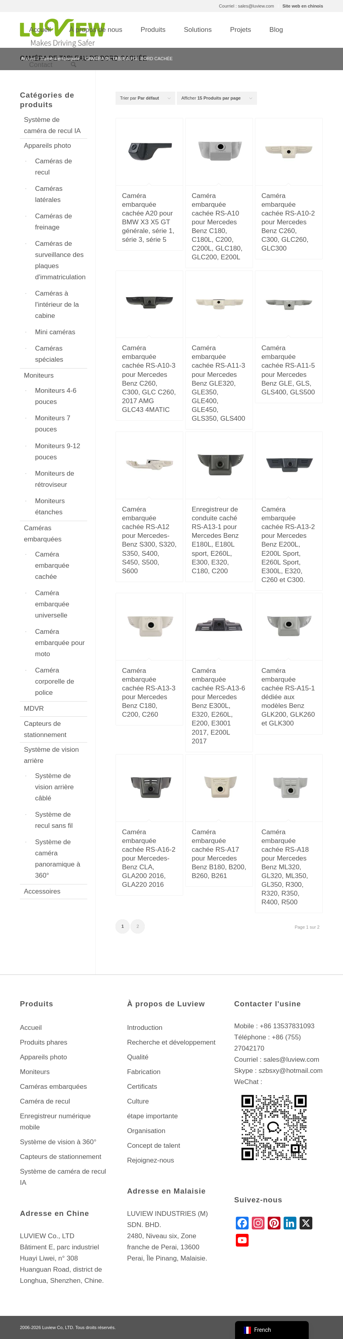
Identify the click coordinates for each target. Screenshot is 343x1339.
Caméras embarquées (43, 533)
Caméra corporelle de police (54, 681)
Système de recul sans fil (54, 820)
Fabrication (144, 1072)
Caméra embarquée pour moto (60, 643)
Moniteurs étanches (50, 506)
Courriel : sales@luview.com (246, 6)
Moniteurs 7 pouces (53, 423)
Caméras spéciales (49, 354)
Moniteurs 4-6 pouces (55, 396)
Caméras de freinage (53, 221)
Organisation (146, 1131)
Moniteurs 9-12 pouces (57, 451)
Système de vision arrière (51, 755)
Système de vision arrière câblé (54, 787)
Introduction (145, 1027)
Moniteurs (39, 375)
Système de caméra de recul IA (52, 125)
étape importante (152, 1116)
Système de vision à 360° (58, 1142)
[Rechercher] (73, 64)
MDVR (34, 708)
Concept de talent (153, 1145)
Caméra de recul (45, 1101)
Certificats (142, 1086)
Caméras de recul (53, 166)
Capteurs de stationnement (45, 729)
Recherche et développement (171, 1042)
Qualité (138, 1057)
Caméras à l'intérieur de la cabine (57, 305)
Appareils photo (47, 145)
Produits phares (43, 1042)
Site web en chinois (302, 6)
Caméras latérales (49, 194)
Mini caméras (55, 332)
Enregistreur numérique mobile (55, 1121)
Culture (138, 1101)
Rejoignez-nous (150, 1160)
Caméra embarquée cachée (52, 565)
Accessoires (42, 891)
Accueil (31, 1027)
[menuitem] (246, 6)
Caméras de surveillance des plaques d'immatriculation (60, 260)
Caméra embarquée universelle (52, 604)
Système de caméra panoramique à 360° (57, 858)
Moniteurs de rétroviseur (54, 479)
